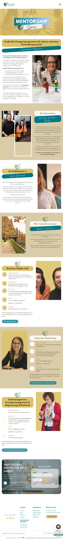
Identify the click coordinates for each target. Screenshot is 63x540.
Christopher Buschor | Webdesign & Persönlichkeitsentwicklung (41, 538)
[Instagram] (10, 518)
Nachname (45, 472)
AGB (45, 533)
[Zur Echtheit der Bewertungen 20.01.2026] (58, 537)
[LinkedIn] (13, 518)
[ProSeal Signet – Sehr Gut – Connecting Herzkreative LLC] (58, 529)
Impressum (50, 533)
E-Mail (34, 477)
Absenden (46, 479)
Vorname (34, 472)
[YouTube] (7, 518)
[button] (60, 4)
